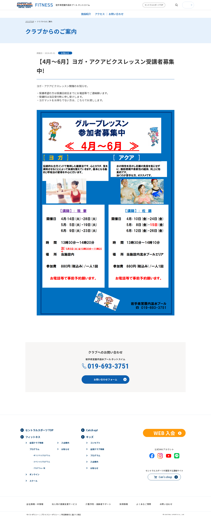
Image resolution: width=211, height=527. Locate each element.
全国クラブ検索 (36, 442)
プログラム (34, 449)
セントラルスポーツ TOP (39, 430)
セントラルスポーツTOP (154, 5)
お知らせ (65, 449)
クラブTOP (29, 21)
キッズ (89, 437)
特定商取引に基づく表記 (71, 514)
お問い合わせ (116, 14)
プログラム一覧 (39, 468)
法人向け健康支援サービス (64, 504)
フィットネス (32, 437)
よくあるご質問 (143, 504)
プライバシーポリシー (50, 514)
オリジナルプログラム (41, 455)
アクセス (100, 14)
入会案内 (65, 442)
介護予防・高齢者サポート (98, 504)
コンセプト (95, 442)
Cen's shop (165, 477)
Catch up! (92, 430)
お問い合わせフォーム (105, 379)
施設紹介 (86, 14)
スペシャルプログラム (41, 461)
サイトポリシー (32, 514)
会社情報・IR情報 (34, 504)
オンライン (34, 474)
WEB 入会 (164, 432)
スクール (33, 480)
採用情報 (124, 504)
